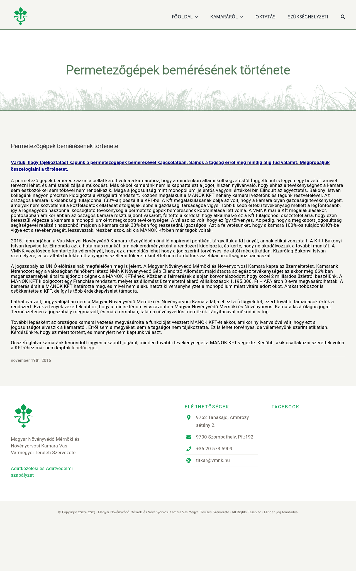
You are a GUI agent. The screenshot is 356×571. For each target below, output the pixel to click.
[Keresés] (343, 16)
